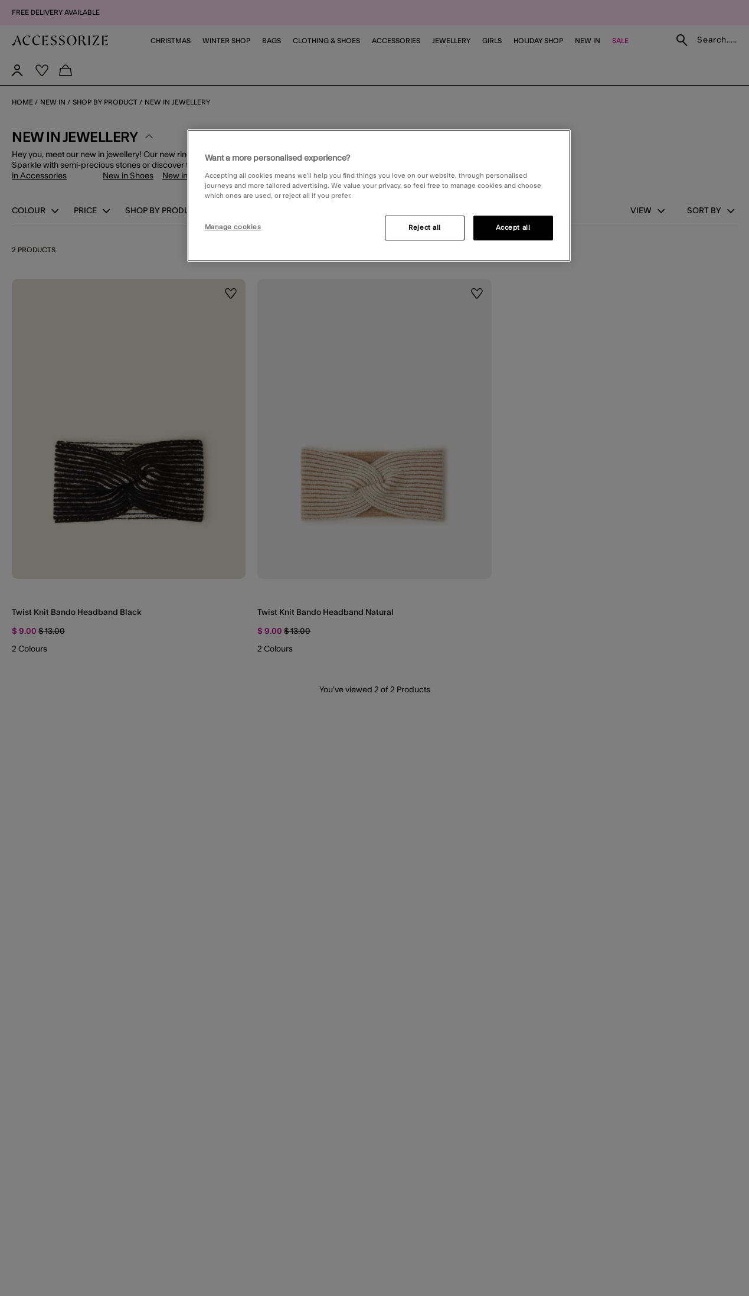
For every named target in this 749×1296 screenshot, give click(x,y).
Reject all (424, 227)
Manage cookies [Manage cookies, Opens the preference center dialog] (233, 227)
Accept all (513, 227)
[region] (379, 195)
